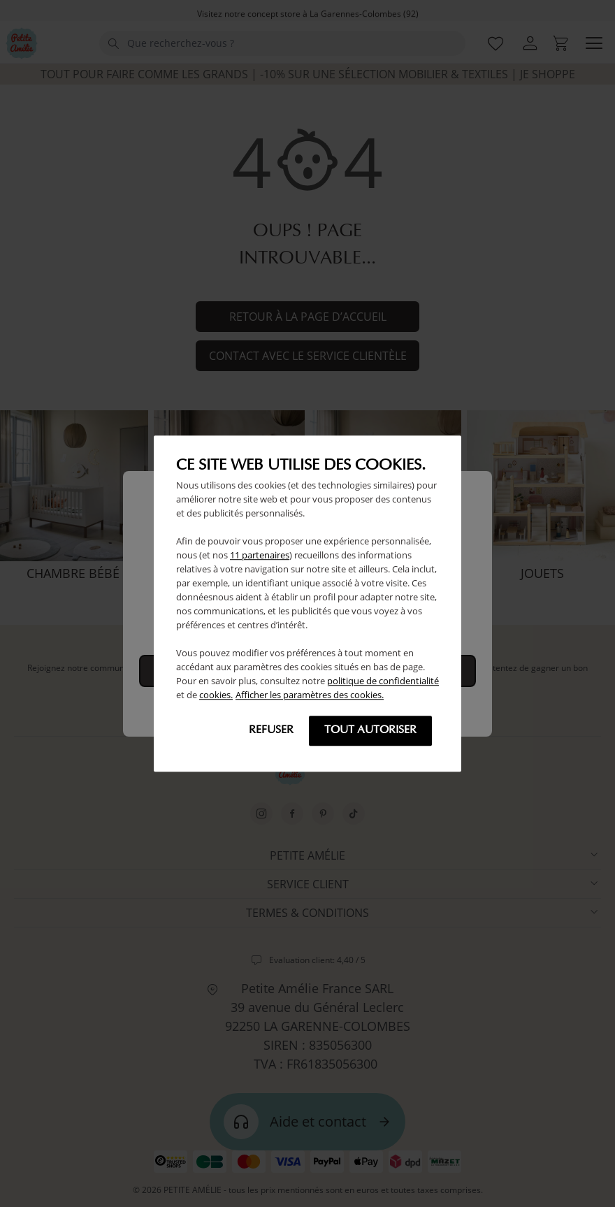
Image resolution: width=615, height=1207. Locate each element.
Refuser (271, 730)
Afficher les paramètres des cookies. (310, 694)
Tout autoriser (370, 730)
